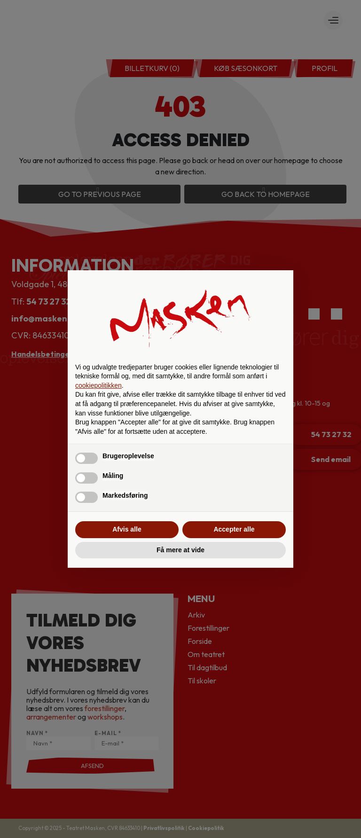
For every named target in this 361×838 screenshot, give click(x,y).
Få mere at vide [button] (180, 550)
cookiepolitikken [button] (98, 385)
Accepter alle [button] (233, 529)
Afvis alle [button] (126, 529)
